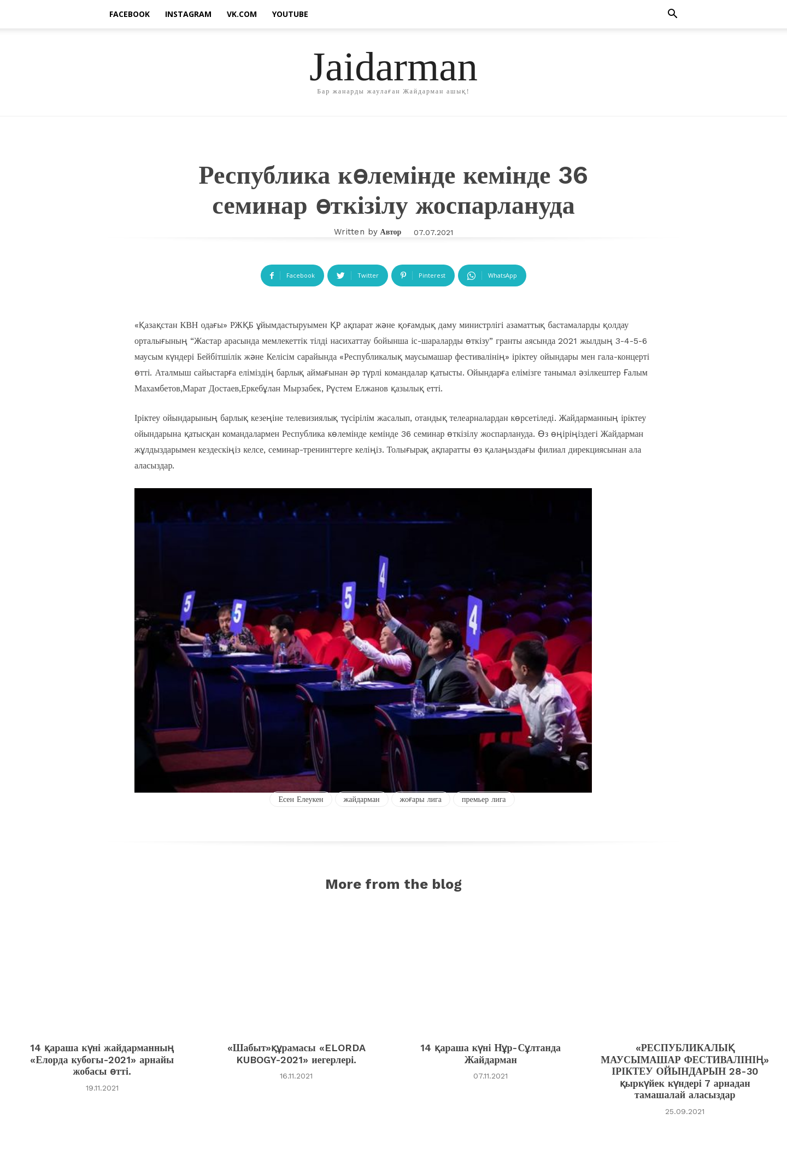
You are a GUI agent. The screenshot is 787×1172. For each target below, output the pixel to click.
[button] (672, 15)
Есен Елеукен (300, 799)
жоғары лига (421, 799)
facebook (129, 14)
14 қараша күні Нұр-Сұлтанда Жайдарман (490, 1057)
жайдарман (362, 799)
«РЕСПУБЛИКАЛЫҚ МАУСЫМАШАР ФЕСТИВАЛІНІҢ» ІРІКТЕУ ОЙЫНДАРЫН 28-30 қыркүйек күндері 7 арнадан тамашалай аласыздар (685, 1074)
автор (391, 231)
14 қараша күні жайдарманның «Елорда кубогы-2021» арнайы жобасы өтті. (102, 1062)
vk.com (242, 14)
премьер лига (484, 799)
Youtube (290, 14)
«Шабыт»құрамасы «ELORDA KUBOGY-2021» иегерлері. (296, 1057)
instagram (188, 14)
